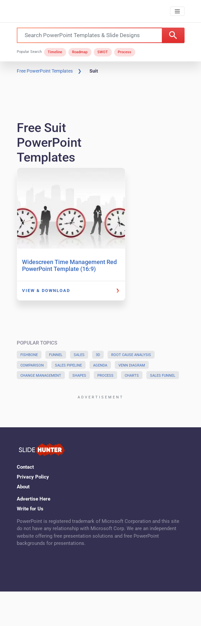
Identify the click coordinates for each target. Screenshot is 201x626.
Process (124, 52)
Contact (25, 467)
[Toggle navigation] (177, 11)
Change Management (40, 375)
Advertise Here (33, 499)
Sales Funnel (162, 375)
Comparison (32, 365)
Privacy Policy (33, 477)
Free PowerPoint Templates (45, 71)
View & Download (46, 290)
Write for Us (30, 509)
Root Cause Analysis (131, 355)
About (23, 487)
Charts (132, 375)
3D (98, 355)
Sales (79, 355)
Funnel (56, 355)
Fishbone (29, 355)
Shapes (79, 375)
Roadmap (80, 52)
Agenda (100, 365)
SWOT (102, 52)
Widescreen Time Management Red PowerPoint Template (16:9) (69, 265)
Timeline (55, 52)
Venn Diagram (131, 365)
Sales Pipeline (68, 365)
